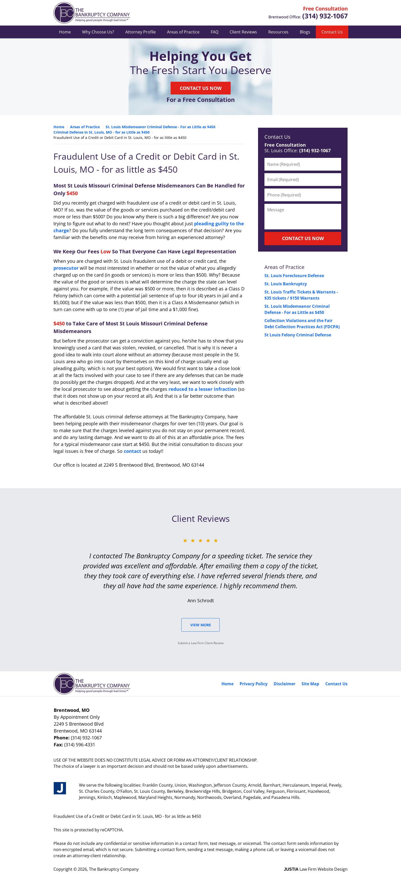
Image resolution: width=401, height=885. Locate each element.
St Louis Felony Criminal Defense (297, 335)
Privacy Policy (254, 684)
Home (65, 32)
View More (200, 624)
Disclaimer (284, 684)
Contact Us (332, 32)
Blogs (305, 32)
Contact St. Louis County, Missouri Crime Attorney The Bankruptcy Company (308, 12)
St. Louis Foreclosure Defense (294, 275)
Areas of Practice (183, 32)
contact (132, 451)
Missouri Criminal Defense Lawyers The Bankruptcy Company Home (91, 12)
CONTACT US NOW (303, 238)
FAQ (214, 32)
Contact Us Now (200, 88)
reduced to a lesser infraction (203, 389)
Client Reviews (243, 32)
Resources (278, 32)
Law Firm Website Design (316, 869)
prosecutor (66, 268)
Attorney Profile (140, 32)
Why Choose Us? (98, 32)
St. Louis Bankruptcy (285, 284)
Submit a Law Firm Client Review (201, 643)
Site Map (310, 684)
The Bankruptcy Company (114, 869)
